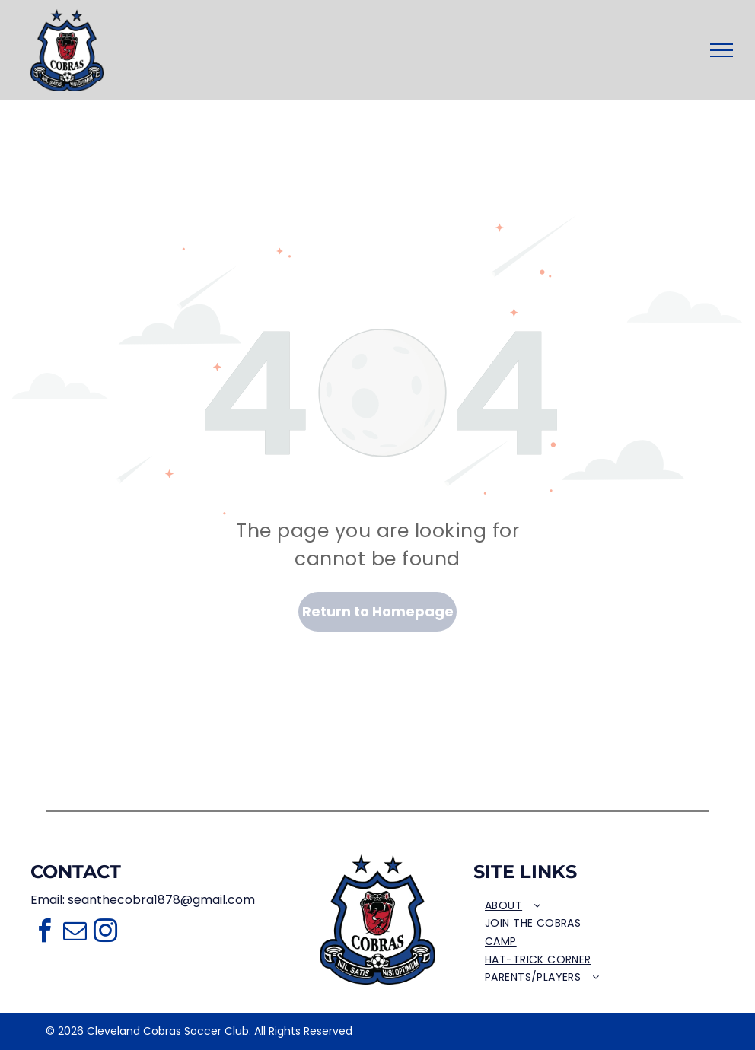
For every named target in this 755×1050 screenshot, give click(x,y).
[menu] (721, 50)
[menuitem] (569, 906)
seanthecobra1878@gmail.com (161, 899)
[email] (74, 933)
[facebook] (44, 933)
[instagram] (105, 933)
